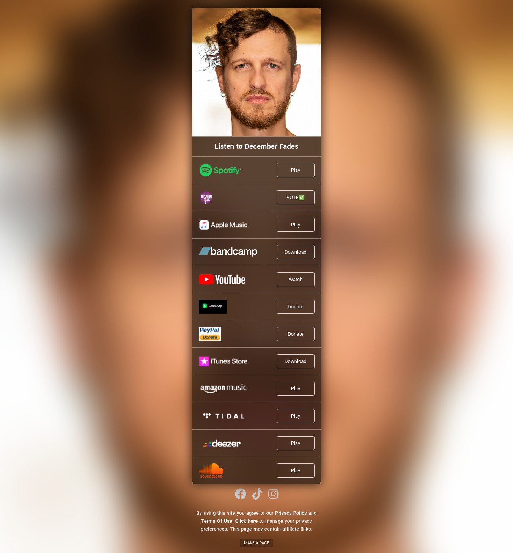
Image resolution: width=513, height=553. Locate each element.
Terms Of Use (216, 521)
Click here (246, 521)
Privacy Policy (291, 513)
